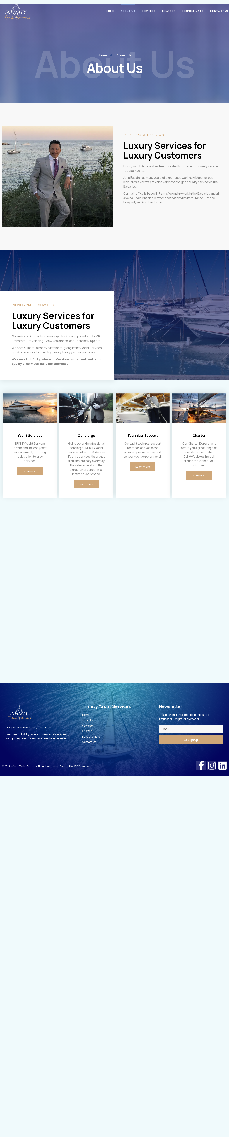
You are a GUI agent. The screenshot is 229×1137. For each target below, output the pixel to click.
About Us (128, 11)
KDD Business (81, 766)
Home (110, 11)
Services (148, 11)
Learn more (30, 471)
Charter (168, 11)
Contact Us (219, 11)
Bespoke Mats (193, 11)
